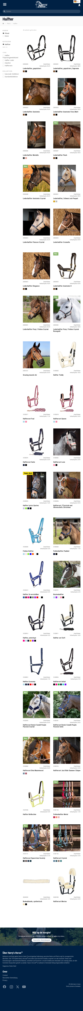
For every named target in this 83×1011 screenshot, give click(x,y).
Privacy (5, 980)
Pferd (8, 23)
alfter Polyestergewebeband (10, 56)
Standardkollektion (11, 77)
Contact (5, 975)
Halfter (7, 44)
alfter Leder (9, 60)
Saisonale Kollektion (12, 74)
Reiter (7, 36)
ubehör (8, 63)
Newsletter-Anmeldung (40, 940)
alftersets (8, 66)
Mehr (4, 47)
